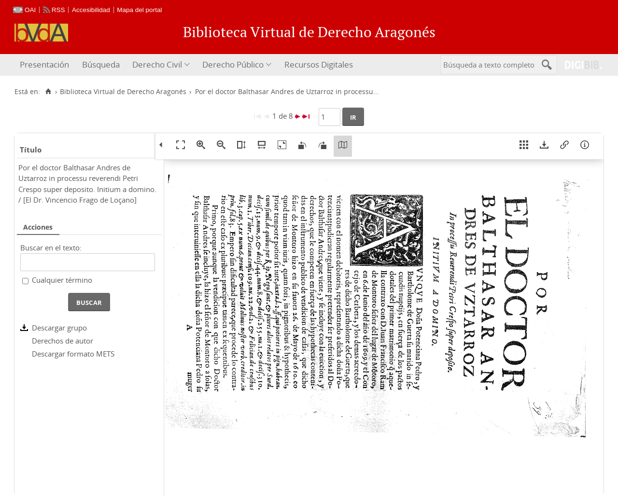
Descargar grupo (59, 327)
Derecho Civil (157, 64)
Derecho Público (233, 64)
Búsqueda (101, 64)
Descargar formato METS (73, 353)
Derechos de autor (62, 340)
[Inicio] (48, 91)
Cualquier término (62, 280)
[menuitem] (45, 65)
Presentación (44, 64)
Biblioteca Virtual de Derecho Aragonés (123, 91)
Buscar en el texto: (51, 247)
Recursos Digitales (318, 64)
